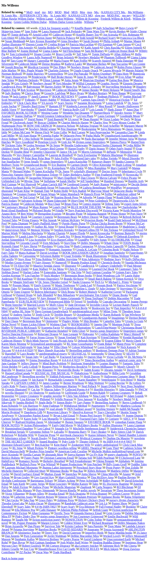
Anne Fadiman (51, 405)
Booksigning (88, 129)
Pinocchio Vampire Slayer (16, 174)
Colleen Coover (120, 493)
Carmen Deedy (79, 164)
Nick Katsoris (128, 347)
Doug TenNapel (94, 298)
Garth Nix (64, 236)
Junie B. (20, 168)
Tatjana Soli (85, 457)
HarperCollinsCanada (17, 373)
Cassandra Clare (124, 132)
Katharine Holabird (56, 330)
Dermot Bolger (137, 317)
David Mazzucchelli (13, 451)
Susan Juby (32, 356)
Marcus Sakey (52, 389)
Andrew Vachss (22, 314)
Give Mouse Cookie (124, 122)
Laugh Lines (26, 236)
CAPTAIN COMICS (26, 382)
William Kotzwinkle (13, 360)
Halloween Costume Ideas (119, 376)
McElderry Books (87, 425)
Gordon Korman (11, 275)
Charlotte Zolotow (58, 70)
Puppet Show (119, 503)
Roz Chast (54, 203)
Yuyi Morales (64, 83)
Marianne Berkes (97, 63)
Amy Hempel (48, 298)
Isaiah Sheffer (68, 181)
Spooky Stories (123, 112)
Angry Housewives (16, 76)
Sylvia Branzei (98, 493)
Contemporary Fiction (14, 513)
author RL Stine (21, 311)
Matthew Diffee (120, 470)
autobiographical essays (53, 353)
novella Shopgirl (14, 392)
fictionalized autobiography (46, 343)
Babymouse (33, 86)
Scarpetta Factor (50, 327)
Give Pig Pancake (78, 73)
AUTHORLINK (120, 239)
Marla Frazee (61, 60)
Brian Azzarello (14, 526)
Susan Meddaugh (15, 41)
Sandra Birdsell (25, 402)
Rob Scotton (28, 90)
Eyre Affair (125, 76)
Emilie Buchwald (118, 516)
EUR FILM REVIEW (31, 301)
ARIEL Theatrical (91, 448)
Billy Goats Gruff (116, 464)
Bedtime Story (112, 259)
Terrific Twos (62, 513)
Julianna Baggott (97, 213)
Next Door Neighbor (132, 386)
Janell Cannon (39, 96)
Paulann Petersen (87, 496)
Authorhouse (100, 373)
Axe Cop (28, 549)
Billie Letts (118, 373)
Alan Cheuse (105, 236)
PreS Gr (99, 282)
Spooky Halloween (128, 106)
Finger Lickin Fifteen (33, 324)
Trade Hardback (62, 552)
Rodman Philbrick (108, 96)
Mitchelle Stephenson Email (89, 428)
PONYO (138, 454)
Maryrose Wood (100, 190)
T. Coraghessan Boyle (75, 308)
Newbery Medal (122, 399)
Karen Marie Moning (13, 343)
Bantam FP (55, 106)
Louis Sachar (9, 106)
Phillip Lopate (19, 379)
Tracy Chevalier (106, 412)
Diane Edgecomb (57, 200)
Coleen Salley (46, 236)
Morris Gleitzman (91, 151)
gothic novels (88, 490)
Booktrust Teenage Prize (110, 350)
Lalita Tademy (9, 256)
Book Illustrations (96, 256)
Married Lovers (36, 304)
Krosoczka (132, 174)
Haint (109, 519)
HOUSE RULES (89, 549)
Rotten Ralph (97, 392)
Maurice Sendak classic (47, 265)
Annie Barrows (35, 73)
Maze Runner (40, 207)
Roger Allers (36, 493)
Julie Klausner (44, 369)
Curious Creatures (120, 392)
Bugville (6, 369)
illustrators (54, 503)
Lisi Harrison (30, 405)
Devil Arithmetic (136, 369)
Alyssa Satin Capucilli (111, 246)
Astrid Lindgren (93, 539)
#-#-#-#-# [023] (71, 360)
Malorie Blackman (112, 155)
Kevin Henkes (117, 31)
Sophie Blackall (132, 96)
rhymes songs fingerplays (91, 142)
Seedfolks (92, 301)
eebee (112, 405)
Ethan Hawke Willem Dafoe (17, 18)
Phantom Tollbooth (115, 57)
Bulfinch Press (28, 464)
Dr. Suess (63, 171)
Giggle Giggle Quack (86, 70)
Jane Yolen (31, 31)
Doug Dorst (115, 353)
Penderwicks (39, 76)
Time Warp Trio (95, 31)
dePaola (111, 151)
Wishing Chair (58, 324)
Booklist (131, 506)
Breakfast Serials (15, 431)
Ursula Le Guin (134, 321)
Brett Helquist (111, 90)
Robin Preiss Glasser (129, 67)
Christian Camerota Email (59, 457)
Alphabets (124, 461)
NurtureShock (102, 112)
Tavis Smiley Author (13, 337)
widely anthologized (106, 444)
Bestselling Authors (106, 402)
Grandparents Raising (94, 317)
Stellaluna (49, 181)
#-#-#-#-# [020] (24, 350)
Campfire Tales (112, 321)
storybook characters (72, 435)
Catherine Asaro (23, 496)
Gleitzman (69, 418)
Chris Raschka (112, 47)
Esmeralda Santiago (55, 272)
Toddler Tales (139, 464)
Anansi (127, 474)
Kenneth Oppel (10, 246)
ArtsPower (7, 415)
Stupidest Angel (36, 409)
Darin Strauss (97, 148)
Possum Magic (21, 285)
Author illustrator (11, 44)
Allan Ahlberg (122, 54)
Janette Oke (101, 324)
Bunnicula (139, 73)
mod (37, 12)
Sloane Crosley (43, 54)
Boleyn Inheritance (46, 291)
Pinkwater (88, 334)
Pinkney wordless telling (62, 448)
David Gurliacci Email (27, 474)
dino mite (111, 207)
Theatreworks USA (123, 200)
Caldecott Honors (11, 340)
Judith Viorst (8, 109)
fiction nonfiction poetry (46, 519)
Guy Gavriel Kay (44, 477)
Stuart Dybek (108, 386)
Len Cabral (43, 428)
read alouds (56, 409)
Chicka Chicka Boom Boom (106, 223)
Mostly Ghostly (126, 366)
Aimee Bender (90, 90)
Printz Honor (118, 213)
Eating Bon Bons (119, 80)
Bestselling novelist (33, 376)
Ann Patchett (94, 464)
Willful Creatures (86, 83)
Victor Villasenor (15, 493)
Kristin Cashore (74, 526)
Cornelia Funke (50, 135)
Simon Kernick (125, 278)
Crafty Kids (8, 386)
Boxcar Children (47, 122)
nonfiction (55, 392)
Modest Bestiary (97, 93)
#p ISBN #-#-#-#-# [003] (117, 441)
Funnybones (136, 252)
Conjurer (114, 418)
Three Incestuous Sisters (130, 490)
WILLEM (139, 15)
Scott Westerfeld (11, 99)
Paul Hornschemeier (63, 438)
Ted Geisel (29, 197)
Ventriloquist (108, 379)
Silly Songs (100, 239)
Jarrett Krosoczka (100, 233)
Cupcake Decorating (114, 301)
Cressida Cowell (29, 243)
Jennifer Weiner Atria (121, 138)
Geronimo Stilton (39, 431)
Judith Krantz (92, 369)
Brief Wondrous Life (108, 275)
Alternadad (54, 422)
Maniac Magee (132, 41)
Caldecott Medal (27, 63)
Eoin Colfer (60, 132)
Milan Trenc (110, 311)
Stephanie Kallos (25, 539)
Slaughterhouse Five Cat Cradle (56, 549)
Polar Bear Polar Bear (37, 158)
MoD (29, 12)
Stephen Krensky (64, 229)
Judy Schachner (105, 28)
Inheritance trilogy (16, 438)
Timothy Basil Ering (33, 106)
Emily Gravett (42, 285)
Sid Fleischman (72, 50)
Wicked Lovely (112, 535)
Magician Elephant (94, 80)
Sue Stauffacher (10, 161)
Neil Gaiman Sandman (42, 542)
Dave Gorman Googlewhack (51, 311)
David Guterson (71, 532)
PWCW (142, 389)
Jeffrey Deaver (90, 216)
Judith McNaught (129, 409)
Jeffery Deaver (29, 363)
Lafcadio (59, 431)
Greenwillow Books (13, 177)
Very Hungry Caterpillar (30, 155)
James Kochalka (44, 171)
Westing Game (49, 112)
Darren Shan (95, 356)
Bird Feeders (114, 415)
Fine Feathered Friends (108, 174)
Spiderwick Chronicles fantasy (128, 428)
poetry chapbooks (118, 454)
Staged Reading (48, 441)
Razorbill (10, 353)
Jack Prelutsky (73, 31)
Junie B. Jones (85, 76)
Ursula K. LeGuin (86, 249)
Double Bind (21, 151)
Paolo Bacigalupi (95, 138)
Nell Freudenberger (80, 461)
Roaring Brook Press (66, 197)
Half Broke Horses (62, 76)
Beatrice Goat (24, 369)
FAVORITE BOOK (99, 422)
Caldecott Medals (33, 203)
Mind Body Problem (54, 363)
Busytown (45, 90)
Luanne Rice (85, 96)
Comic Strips (37, 483)
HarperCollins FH (88, 229)
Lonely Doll (59, 207)
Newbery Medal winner (42, 129)
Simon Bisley (65, 402)
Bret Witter (27, 213)
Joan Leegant (70, 334)
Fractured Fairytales (71, 356)
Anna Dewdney (70, 41)
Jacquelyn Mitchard (13, 129)
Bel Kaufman (25, 278)
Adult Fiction (20, 487)
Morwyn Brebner (49, 539)
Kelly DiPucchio (135, 259)
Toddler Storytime (66, 259)
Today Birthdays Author (77, 174)
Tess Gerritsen (49, 308)
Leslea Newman (35, 145)
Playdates (47, 246)
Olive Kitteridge (101, 164)
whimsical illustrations (77, 327)
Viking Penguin (105, 461)
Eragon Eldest (113, 340)
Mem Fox (71, 86)
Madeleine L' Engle (134, 226)
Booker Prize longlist (41, 451)
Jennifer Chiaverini (44, 151)
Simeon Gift (65, 496)
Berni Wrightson (84, 236)
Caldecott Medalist (67, 90)
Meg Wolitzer (96, 382)
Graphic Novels (109, 83)
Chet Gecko (12, 500)
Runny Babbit (48, 99)
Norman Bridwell (11, 73)
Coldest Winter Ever (76, 522)
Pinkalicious (81, 373)
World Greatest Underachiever (54, 116)
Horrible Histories (104, 389)
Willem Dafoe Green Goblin (65, 22)
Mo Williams (135, 12)
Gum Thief (112, 448)
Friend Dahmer (110, 337)
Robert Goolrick (31, 545)
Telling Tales (112, 203)
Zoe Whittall (48, 464)
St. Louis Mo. (9, 15)
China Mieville (109, 474)
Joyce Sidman (9, 138)
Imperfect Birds (94, 532)
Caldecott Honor (62, 34)
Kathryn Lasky (73, 63)
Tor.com (6, 350)
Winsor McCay (136, 223)
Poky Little (68, 441)
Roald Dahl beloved (119, 220)
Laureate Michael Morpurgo (21, 467)
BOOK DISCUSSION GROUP (80, 252)
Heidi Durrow (92, 376)
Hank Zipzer (115, 109)
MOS (74, 12)
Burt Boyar (18, 542)
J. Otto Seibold (30, 138)
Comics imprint (91, 203)
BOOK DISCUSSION (56, 288)
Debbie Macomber (119, 298)
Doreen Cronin (35, 44)
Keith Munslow (132, 210)
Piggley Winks (70, 321)
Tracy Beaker (99, 431)
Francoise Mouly (68, 187)
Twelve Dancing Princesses (17, 334)
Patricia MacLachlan (82, 44)
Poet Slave (136, 213)
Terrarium (106, 490)
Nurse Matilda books (120, 532)
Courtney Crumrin (42, 216)
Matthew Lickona (131, 405)
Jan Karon (38, 379)
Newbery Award (42, 83)
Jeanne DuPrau (23, 116)
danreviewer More (15, 229)
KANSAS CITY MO (80, 15)
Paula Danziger (125, 60)
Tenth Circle (42, 314)
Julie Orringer (107, 288)
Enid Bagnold (56, 119)
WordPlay (116, 187)
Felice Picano (129, 177)
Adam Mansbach (70, 194)
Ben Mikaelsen (66, 295)
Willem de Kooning (86, 18)
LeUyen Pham (85, 116)
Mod (66, 12)
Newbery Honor (80, 67)
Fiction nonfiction (122, 509)
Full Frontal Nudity (110, 506)
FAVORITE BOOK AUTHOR (19, 112)
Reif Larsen (78, 132)
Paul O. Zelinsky (91, 86)
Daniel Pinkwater (48, 109)
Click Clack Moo (27, 103)
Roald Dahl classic (127, 197)
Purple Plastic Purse (73, 223)
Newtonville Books (68, 369)
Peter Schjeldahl (88, 480)
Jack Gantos (20, 96)
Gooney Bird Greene (52, 148)
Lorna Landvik (114, 103)
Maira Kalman (27, 252)
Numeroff (61, 262)
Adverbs (87, 197)
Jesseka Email (56, 493)
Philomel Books (41, 210)
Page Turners (110, 216)
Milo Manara (24, 490)
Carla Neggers (104, 487)
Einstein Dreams (132, 83)
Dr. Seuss (133, 103)
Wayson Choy (9, 545)
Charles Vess (100, 122)
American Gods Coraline (72, 451)
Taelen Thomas (137, 246)
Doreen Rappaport (34, 249)
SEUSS (130, 353)
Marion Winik (9, 233)
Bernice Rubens (10, 457)
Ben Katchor (42, 444)
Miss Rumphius (97, 168)
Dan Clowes (88, 177)
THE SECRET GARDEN (20, 441)
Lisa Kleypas (28, 399)
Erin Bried (127, 379)
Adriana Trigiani (89, 125)
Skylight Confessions (13, 480)
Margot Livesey (50, 522)
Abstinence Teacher (29, 532)
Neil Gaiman (8, 184)
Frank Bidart (104, 343)
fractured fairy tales (84, 158)
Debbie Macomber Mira (85, 535)
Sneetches (71, 474)
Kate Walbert (40, 269)
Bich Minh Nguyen (37, 340)
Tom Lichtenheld (20, 54)
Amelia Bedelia (47, 47)
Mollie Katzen (79, 483)
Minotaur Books (59, 470)
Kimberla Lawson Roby (80, 106)
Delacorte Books (123, 190)
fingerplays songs (133, 330)
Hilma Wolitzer (120, 256)
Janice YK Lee (68, 151)
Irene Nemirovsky (12, 409)
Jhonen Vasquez (74, 422)
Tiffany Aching (66, 480)
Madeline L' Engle (84, 288)
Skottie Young (129, 412)
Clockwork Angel (23, 122)
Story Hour (24, 259)
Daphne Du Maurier (118, 438)
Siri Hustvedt (28, 184)
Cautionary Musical (16, 207)
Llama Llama (50, 50)
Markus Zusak (52, 474)
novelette (139, 438)
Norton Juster (44, 37)
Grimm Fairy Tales (127, 272)
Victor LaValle (115, 356)
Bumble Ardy (136, 181)
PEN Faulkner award (79, 409)
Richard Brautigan (102, 522)
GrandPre (83, 239)
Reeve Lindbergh (132, 402)
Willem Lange (44, 18)
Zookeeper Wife (81, 444)
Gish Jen (66, 142)
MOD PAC (113, 15)
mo (44, 12)
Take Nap (28, 500)
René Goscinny (58, 483)
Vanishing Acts (30, 288)
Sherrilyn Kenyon (82, 412)
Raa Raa (78, 470)
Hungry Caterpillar (38, 60)
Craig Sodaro (9, 200)
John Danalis (126, 389)
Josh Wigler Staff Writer (74, 542)
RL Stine (17, 448)
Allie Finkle (77, 168)
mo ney (126, 15)
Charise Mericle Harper (75, 122)
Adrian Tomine (137, 350)
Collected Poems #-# (77, 389)
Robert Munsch (88, 291)
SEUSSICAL (79, 353)
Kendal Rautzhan (133, 337)
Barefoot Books (47, 529)
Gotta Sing (63, 246)
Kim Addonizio (91, 259)
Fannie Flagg (104, 197)
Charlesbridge (129, 207)
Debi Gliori (78, 330)
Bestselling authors (80, 350)
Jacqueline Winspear (41, 177)
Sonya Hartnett (76, 454)
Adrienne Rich (111, 545)
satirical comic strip (130, 360)
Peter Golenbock (98, 200)
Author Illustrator (112, 425)
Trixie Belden (9, 366)
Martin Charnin (56, 233)
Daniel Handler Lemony (133, 435)
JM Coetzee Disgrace (57, 545)
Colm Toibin (94, 519)
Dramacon (84, 226)
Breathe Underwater (76, 145)
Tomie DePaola (101, 54)
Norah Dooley (39, 438)
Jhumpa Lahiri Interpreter (57, 467)
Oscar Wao (42, 552)
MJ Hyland (116, 396)
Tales (95, 483)
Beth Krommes (10, 317)
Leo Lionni (138, 63)
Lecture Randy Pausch (126, 304)
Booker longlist (28, 308)
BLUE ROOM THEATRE (86, 207)
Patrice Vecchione (127, 285)
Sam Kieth (19, 483)
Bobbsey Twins (10, 164)
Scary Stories (65, 103)
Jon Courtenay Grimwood (88, 516)
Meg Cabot (8, 308)
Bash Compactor (83, 246)
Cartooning (29, 256)
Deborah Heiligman (89, 340)
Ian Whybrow (133, 314)
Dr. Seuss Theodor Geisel (53, 282)
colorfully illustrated (85, 171)
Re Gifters (135, 382)
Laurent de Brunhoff (61, 155)
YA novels (47, 103)
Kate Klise (23, 190)
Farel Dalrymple (23, 347)
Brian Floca (71, 203)
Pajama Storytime (23, 529)
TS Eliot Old (21, 265)
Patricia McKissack (25, 327)
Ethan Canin (8, 399)
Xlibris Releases (96, 470)
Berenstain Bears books (78, 275)
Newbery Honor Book (14, 216)
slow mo (100, 15)
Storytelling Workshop (118, 86)
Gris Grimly (21, 83)
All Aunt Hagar (28, 135)
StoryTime (70, 243)
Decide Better (139, 184)
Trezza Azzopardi (113, 529)
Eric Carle (29, 148)
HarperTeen (138, 142)
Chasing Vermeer (70, 47)
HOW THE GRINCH (39, 125)
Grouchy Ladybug (55, 93)
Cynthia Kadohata (109, 334)
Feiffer (109, 194)
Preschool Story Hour (89, 467)
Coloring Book (110, 249)
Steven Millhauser (102, 366)
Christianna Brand (131, 327)
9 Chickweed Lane (130, 457)
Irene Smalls (31, 161)
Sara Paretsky (96, 526)
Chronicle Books (111, 262)
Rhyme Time (31, 181)
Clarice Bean (32, 93)
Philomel (45, 399)
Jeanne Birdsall (29, 50)
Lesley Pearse (71, 539)
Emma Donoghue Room (43, 360)
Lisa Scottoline (37, 239)
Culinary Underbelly (111, 265)
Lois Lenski (96, 109)
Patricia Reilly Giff (74, 109)
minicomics (120, 184)
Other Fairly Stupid (120, 148)
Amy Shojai (30, 246)
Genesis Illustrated (16, 389)
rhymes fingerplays (48, 278)
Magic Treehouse (65, 285)
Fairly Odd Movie (62, 425)
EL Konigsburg (57, 168)
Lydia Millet (133, 145)
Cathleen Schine (132, 448)
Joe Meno (58, 269)
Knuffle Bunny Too (87, 34)
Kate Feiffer (80, 60)
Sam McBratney (94, 50)
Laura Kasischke (77, 161)
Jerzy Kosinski (10, 454)
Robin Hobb (61, 190)
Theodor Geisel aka (12, 503)
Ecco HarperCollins (62, 239)
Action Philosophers (36, 425)
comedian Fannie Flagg (128, 422)
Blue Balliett (8, 50)
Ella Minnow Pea (25, 509)
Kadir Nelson (131, 249)
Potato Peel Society (90, 415)
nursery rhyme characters (124, 500)
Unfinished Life (10, 181)
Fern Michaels (51, 243)
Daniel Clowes (10, 197)
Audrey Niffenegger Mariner (60, 386)
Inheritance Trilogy (47, 174)
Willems (89, 22)
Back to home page (12, 558)
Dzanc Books (120, 295)
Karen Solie (31, 418)
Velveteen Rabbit (50, 256)
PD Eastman (105, 44)
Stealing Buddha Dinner (107, 542)
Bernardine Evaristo (49, 213)
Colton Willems (64, 18)
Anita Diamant (19, 223)
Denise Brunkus (51, 63)
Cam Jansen (124, 44)
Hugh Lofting (124, 164)
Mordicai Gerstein (38, 67)
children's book (10, 148)
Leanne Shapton (108, 363)
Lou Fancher (32, 275)
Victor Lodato (111, 119)
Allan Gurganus (40, 513)
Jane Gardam (9, 363)
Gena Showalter (68, 317)
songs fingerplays (53, 161)
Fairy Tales (7, 252)
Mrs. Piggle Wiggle (32, 70)
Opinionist (52, 321)
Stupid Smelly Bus (135, 90)
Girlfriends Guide (75, 392)
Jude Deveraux (77, 304)
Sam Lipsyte (73, 138)
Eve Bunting (59, 164)
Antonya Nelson (65, 125)
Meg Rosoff (106, 106)
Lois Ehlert (8, 37)
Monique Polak (121, 324)
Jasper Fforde (77, 233)
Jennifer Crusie (52, 138)
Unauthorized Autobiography (121, 135)
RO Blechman (125, 487)
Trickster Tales (13, 145)
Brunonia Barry (77, 431)
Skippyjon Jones (11, 31)
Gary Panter (84, 402)
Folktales (30, 99)
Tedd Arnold (86, 37)
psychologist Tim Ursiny (93, 295)
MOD (58, 12)
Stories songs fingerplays (104, 330)
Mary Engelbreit (66, 177)
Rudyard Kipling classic (29, 422)
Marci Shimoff (132, 334)
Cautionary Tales (128, 269)
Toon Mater (114, 526)
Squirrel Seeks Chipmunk (107, 145)
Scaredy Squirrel (101, 60)
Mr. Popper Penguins (24, 522)
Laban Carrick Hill (51, 184)
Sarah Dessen (91, 41)
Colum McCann (21, 132)
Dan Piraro (34, 526)
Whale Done (111, 243)
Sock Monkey (52, 275)
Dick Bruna (68, 291)
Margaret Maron (133, 125)
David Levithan (49, 252)
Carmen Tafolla (10, 418)
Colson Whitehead (82, 347)
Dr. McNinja (135, 356)
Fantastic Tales (131, 363)
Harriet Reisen (45, 496)
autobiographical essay (85, 311)
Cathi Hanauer (47, 509)
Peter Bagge (119, 93)
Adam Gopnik (135, 396)
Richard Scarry (107, 37)
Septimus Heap (134, 542)
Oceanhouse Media (88, 314)
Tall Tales (82, 54)
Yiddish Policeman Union (64, 376)
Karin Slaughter (87, 379)
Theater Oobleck (89, 441)
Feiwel (79, 301)
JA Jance (142, 532)
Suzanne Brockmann (89, 103)
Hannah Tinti (41, 190)
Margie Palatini (135, 70)
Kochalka (102, 399)
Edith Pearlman (105, 457)
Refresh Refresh (132, 216)
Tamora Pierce (118, 142)
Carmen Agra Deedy (93, 99)
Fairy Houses (43, 262)
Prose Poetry (113, 467)
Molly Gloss (56, 304)
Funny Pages (31, 457)
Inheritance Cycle (132, 171)
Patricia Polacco (65, 37)
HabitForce (8, 461)
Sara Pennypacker (99, 132)
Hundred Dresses (114, 181)
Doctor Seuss (109, 171)
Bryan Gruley (22, 477)
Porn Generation (33, 535)
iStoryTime (77, 200)
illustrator (70, 265)
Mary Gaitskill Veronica (72, 477)
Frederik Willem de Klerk (116, 18)
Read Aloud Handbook (14, 210)
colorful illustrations (106, 226)
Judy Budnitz (13, 93)
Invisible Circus (99, 304)
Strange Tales (9, 288)
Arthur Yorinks (109, 158)
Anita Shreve (88, 474)
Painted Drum (24, 295)
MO (50, 12)
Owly (127, 119)
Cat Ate (35, 389)
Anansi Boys (8, 213)
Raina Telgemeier (134, 496)
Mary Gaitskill (119, 168)
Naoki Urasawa (81, 282)
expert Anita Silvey (135, 203)
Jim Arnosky (26, 47)
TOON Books (131, 243)
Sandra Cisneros (124, 161)
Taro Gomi (17, 60)
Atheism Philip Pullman (74, 509)
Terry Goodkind (24, 142)
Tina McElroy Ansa (102, 477)
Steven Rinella (67, 490)
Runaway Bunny (101, 161)
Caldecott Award (103, 67)
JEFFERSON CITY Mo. (34, 15)
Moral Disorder (131, 158)
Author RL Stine (44, 226)
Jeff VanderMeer (89, 181)
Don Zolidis (132, 467)
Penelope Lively (47, 142)
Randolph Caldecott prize (79, 503)
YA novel (73, 119)
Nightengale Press (12, 125)
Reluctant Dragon (48, 334)
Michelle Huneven (12, 470)
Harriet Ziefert (53, 86)
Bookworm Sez (101, 308)
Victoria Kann (111, 210)
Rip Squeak (49, 220)
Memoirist (126, 151)
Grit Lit (103, 503)
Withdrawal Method (75, 405)
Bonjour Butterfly (124, 233)
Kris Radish (79, 190)
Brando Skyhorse (74, 278)
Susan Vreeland (67, 337)
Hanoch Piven (92, 194)
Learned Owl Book (103, 269)
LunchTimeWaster (106, 327)
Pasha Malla (93, 135)
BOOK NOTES (10, 425)
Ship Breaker (91, 321)
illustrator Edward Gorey (15, 444)
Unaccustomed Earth (119, 539)
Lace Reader (27, 353)
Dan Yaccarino (119, 63)
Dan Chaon (11, 321)
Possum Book (105, 285)
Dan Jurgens (12, 535)
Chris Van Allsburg (77, 396)
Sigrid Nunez (35, 119)
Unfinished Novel (133, 229)
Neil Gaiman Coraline (98, 272)
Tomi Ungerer (22, 291)
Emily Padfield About (45, 223)
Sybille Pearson (64, 399)
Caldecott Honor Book (121, 50)
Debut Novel (8, 324)
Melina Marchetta (32, 233)
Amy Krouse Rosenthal (43, 41)
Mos (82, 12)
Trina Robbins (43, 259)
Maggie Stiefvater (23, 282)
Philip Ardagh (111, 41)
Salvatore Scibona (31, 200)
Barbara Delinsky (28, 80)
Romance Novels (29, 461)
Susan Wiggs (48, 194)
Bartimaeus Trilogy (41, 480)
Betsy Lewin (126, 28)
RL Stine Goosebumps (80, 343)
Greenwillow (55, 73)
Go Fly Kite (96, 454)
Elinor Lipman (51, 80)
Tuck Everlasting (87, 155)
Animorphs (97, 353)
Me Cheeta (130, 545)
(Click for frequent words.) (54, 28)
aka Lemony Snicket (87, 545)
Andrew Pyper (40, 487)
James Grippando (70, 298)
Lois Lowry (36, 168)
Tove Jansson (85, 399)
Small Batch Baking (100, 278)
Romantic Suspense (60, 249)
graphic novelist (52, 396)
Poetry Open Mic (29, 386)
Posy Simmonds (45, 490)
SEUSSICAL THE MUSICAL (52, 373)
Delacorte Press (72, 135)
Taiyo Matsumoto (111, 129)
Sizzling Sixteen (105, 409)
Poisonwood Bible (59, 301)
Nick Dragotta (77, 493)
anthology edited (126, 194)
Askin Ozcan (35, 503)
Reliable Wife (26, 435)
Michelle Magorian (64, 487)
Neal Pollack (88, 386)
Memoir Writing (40, 229)
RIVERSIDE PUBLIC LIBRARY (21, 330)
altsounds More (54, 454)
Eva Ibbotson (87, 506)
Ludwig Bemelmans (94, 187)
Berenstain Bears (67, 216)
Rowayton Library (57, 412)
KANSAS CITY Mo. (113, 12)
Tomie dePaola (19, 34)
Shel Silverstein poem (17, 226)
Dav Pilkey (59, 67)
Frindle (59, 210)
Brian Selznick (65, 57)
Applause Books (110, 496)
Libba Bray (25, 37)
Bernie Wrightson (73, 382)
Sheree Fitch (42, 132)
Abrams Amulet (113, 369)
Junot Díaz (132, 109)
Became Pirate (74, 213)
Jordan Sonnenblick (13, 239)
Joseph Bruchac (14, 67)
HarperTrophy (76, 148)
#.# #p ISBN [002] (45, 506)
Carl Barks (49, 356)
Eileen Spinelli (133, 47)
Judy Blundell (45, 295)
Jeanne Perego (139, 301)
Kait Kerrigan (89, 337)
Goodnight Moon (130, 116)
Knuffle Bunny (83, 28)
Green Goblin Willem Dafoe (30, 22)
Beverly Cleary (27, 298)
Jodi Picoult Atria (63, 340)
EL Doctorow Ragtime (116, 483)
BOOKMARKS (80, 324)
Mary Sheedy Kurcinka (51, 350)
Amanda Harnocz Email (88, 513)
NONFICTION (74, 519)
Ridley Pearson (111, 480)
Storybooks (27, 109)
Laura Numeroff (51, 31)
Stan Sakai (43, 347)
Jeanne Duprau (134, 415)
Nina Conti (99, 396)
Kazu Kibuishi (9, 405)
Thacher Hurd (106, 76)
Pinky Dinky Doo (25, 516)
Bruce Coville (64, 54)
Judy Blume (12, 249)
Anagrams (93, 529)
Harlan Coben (31, 272)
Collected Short (36, 470)
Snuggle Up (62, 428)
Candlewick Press (11, 86)
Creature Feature (26, 194)
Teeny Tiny (51, 532)
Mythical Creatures (91, 438)
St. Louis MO (58, 15)
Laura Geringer (106, 116)
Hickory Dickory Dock (91, 500)
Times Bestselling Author (99, 360)
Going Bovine (117, 382)
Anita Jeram (71, 80)
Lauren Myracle (112, 70)
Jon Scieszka (110, 34)
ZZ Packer (25, 552)
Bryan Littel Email (64, 415)
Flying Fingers (30, 220)
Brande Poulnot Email (84, 262)
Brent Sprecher (14, 304)
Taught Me (21, 519)
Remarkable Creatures (61, 379)
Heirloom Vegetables (83, 363)
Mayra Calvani (108, 177)
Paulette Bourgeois (12, 119)
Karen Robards (112, 314)
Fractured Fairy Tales (91, 418)
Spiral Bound (66, 226)
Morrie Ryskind (10, 412)
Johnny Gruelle (10, 549)
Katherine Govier (111, 291)
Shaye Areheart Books (18, 187)
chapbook (85, 487)
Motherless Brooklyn (75, 366)
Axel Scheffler (111, 125)
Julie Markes (8, 70)
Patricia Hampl (10, 203)
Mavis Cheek (133, 340)
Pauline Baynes (127, 477)
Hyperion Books (93, 220)
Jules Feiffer (61, 158)
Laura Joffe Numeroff (39, 57)
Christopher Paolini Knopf (33, 415)
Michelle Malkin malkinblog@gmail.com (115, 451)
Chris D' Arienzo (78, 269)
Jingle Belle (45, 402)
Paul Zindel (21, 269)
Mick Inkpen (111, 549)
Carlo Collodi (30, 366)
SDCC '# (128, 418)
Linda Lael (85, 285)
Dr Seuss (55, 145)
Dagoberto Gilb (33, 412)
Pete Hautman (69, 129)
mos (89, 12)
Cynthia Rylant (56, 44)
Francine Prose (47, 435)
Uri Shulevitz (36, 392)
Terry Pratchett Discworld (83, 210)
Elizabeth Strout (44, 187)
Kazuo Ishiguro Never (101, 435)
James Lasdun (51, 382)
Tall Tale (45, 197)
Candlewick (87, 265)
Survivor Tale (53, 526)
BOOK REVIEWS (63, 96)
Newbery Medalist (89, 57)
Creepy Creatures (29, 396)
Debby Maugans (90, 243)
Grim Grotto (113, 513)
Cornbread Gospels (78, 184)
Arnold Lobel (40, 34)
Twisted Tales (9, 220)
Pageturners (98, 405)
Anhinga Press (65, 500)
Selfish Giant (100, 509)
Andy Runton (101, 184)
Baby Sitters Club (121, 431)
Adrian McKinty (70, 220)
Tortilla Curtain (32, 454)
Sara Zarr (49, 317)
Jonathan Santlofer (114, 252)
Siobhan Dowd (10, 272)
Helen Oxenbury (102, 73)
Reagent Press (50, 366)
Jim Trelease (111, 229)
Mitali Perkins (35, 448)
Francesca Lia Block (132, 37)
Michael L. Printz (118, 282)
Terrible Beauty (63, 314)
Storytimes (126, 288)
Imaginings (118, 317)
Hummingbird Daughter (19, 428)
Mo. (96, 12)
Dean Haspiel (91, 119)
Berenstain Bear (32, 321)
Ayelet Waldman (56, 535)
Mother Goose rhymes (18, 262)
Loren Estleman (106, 347)
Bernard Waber (22, 171)
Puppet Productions (71, 464)
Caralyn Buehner (11, 356)
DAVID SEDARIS (72, 529)
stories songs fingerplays (54, 516)
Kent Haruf (60, 444)
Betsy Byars (77, 93)
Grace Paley (46, 500)
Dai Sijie (76, 272)
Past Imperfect (122, 308)
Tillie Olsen (60, 347)
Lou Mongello (50, 418)
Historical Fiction (119, 99)
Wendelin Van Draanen (76, 112)
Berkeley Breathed (54, 461)
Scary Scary (68, 506)
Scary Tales (24, 506)
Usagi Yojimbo (73, 256)
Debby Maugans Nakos (131, 522)
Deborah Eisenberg (128, 236)
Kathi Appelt (92, 47)
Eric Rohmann (131, 34)
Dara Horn (122, 73)
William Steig (68, 99)
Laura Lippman (136, 425)
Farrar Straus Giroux (42, 337)
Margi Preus (124, 343)
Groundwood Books (35, 164)
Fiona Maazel (31, 317)
